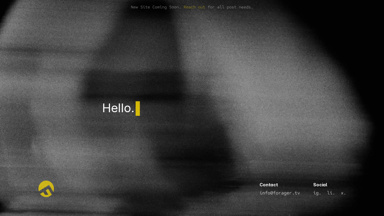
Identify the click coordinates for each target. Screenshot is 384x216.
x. (343, 193)
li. (331, 193)
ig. (317, 193)
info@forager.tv (280, 193)
